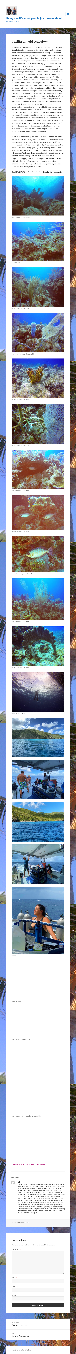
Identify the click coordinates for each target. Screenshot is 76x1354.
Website (15, 1295)
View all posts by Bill (31, 1213)
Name (14, 1278)
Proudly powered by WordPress (22, 1350)
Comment (16, 1250)
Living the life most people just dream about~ (34, 18)
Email (15, 1286)
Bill (28, 1223)
